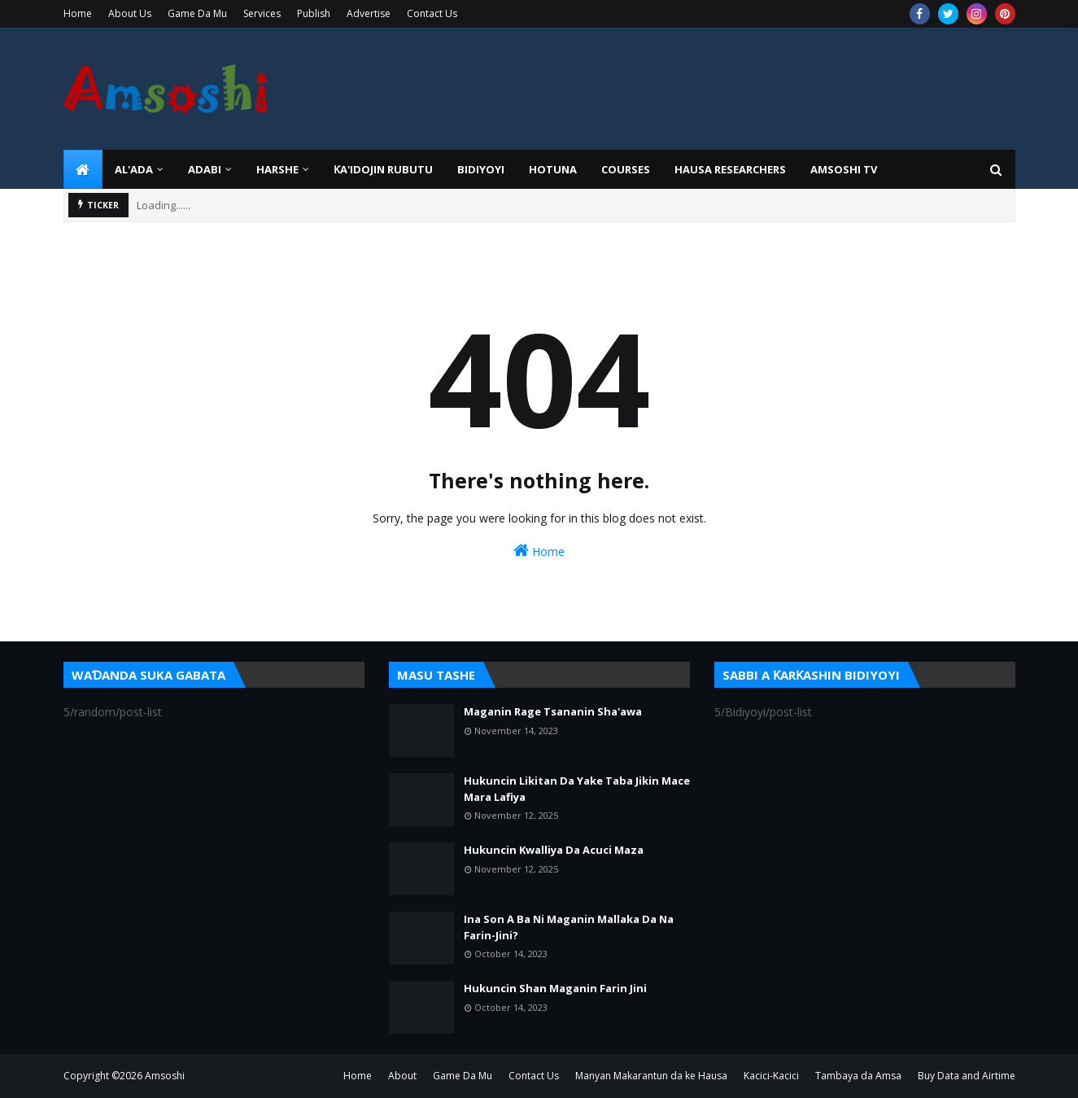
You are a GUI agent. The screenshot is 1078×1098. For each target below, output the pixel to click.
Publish (313, 13)
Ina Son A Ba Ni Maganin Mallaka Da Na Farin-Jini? (569, 927)
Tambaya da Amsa (858, 1076)
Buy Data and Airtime (966, 1076)
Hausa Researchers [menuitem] (730, 169)
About (402, 1076)
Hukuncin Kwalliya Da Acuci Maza (554, 849)
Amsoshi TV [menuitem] (843, 169)
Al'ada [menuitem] (134, 169)
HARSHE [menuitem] (277, 169)
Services (262, 13)
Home (77, 13)
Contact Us (432, 13)
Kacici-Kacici (771, 1076)
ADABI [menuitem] (204, 169)
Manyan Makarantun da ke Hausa (651, 1076)
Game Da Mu (197, 13)
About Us (129, 13)
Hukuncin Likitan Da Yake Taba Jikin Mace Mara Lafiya (577, 788)
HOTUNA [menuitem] (553, 169)
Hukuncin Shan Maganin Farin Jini (555, 988)
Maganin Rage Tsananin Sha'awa (553, 711)
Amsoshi (165, 1076)
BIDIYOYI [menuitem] (480, 169)
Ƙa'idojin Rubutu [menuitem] (383, 169)
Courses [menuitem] (625, 169)
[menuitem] (83, 169)
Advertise (369, 13)
